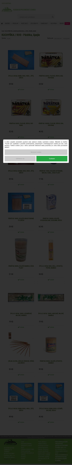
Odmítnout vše (20, 158)
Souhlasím (52, 158)
